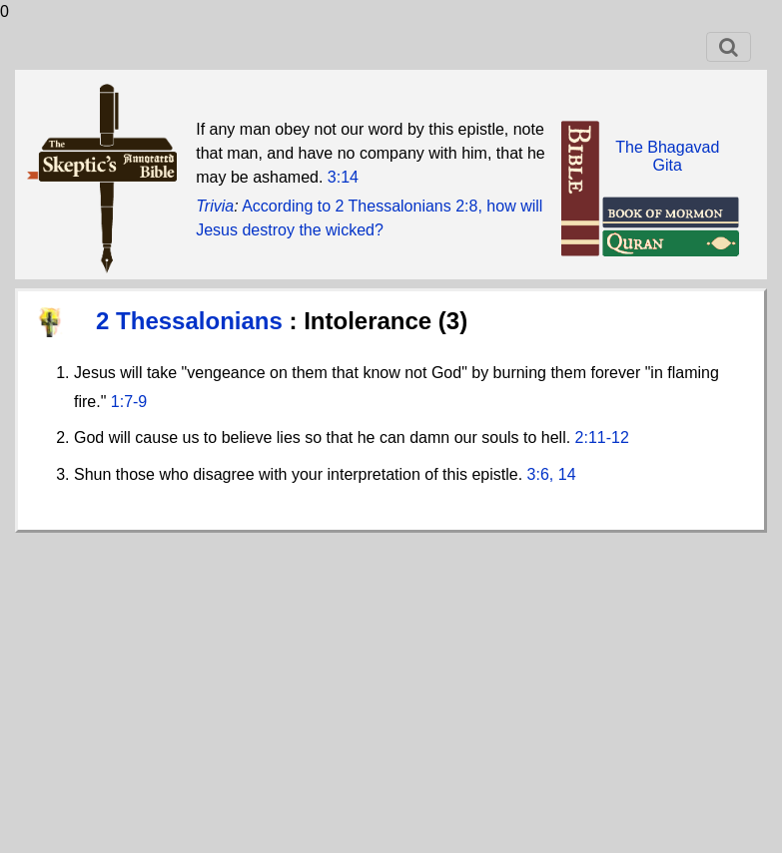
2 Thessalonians (192, 320)
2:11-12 (602, 437)
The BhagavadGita (667, 156)
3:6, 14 (551, 474)
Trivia (215, 206)
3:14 (343, 177)
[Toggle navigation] (728, 47)
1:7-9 (129, 401)
